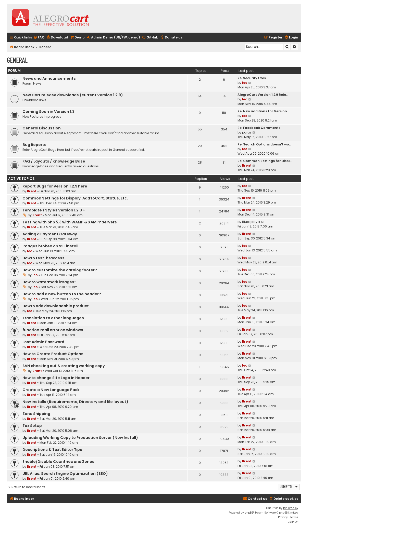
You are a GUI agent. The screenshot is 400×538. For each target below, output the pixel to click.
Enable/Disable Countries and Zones (58, 461)
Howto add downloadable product (55, 305)
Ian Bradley (290, 508)
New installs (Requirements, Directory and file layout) (75, 401)
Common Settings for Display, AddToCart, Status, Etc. (75, 198)
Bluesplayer (251, 222)
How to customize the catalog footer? (59, 270)
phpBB (249, 513)
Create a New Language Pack (51, 389)
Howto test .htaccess (43, 258)
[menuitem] (38, 37)
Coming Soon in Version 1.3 (48, 111)
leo (244, 82)
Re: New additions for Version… (263, 111)
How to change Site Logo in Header (56, 377)
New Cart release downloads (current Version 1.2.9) (72, 95)
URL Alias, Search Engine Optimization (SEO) (65, 473)
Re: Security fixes (252, 78)
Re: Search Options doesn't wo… (264, 144)
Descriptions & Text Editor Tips (52, 449)
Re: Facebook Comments (259, 128)
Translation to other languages (53, 317)
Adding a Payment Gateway (49, 234)
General (17, 60)
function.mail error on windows (52, 329)
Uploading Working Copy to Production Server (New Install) (80, 437)
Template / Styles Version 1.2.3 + (53, 210)
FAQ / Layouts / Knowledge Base (53, 161)
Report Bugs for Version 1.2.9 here (54, 186)
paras (247, 132)
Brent (247, 165)
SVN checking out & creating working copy (63, 365)
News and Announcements (49, 78)
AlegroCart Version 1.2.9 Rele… (263, 94)
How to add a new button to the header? (61, 294)
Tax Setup (32, 425)
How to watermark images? (49, 282)
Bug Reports (34, 144)
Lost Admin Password (43, 341)
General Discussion (41, 128)
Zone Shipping (36, 413)
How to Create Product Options (52, 353)
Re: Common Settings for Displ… (265, 161)
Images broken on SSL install (50, 246)
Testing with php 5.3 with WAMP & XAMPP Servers (69, 222)
